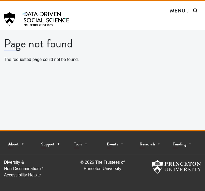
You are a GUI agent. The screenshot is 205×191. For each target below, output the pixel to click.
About (13, 144)
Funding (179, 144)
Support (48, 144)
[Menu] (179, 11)
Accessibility (22, 175)
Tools (78, 144)
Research (147, 144)
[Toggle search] (195, 10)
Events (112, 144)
